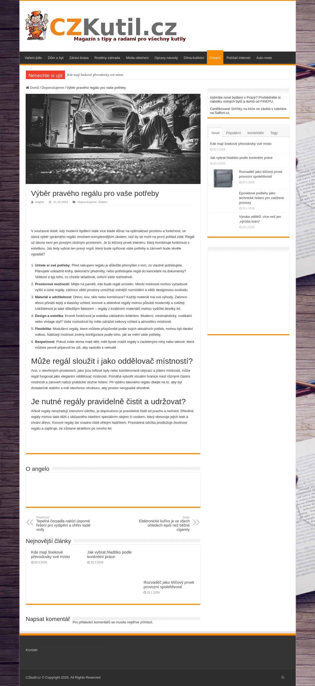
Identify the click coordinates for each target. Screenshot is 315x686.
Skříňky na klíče (243, 109)
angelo (39, 202)
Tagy (273, 133)
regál (90, 248)
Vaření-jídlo (33, 58)
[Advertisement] (113, 216)
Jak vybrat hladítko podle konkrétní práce (109, 554)
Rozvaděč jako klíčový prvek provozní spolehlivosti (168, 584)
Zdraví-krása (79, 58)
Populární (233, 133)
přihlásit (146, 622)
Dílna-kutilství (194, 58)
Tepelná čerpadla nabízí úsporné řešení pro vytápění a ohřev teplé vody (63, 524)
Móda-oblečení (137, 58)
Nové (216, 133)
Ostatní (215, 58)
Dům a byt (55, 58)
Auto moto (264, 58)
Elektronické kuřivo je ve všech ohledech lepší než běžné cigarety (163, 524)
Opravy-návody (166, 58)
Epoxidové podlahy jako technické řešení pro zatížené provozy (261, 198)
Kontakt (32, 650)
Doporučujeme (52, 88)
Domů (32, 88)
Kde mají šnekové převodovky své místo (95, 75)
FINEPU (266, 101)
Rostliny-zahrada (107, 58)
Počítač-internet (238, 58)
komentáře (256, 133)
